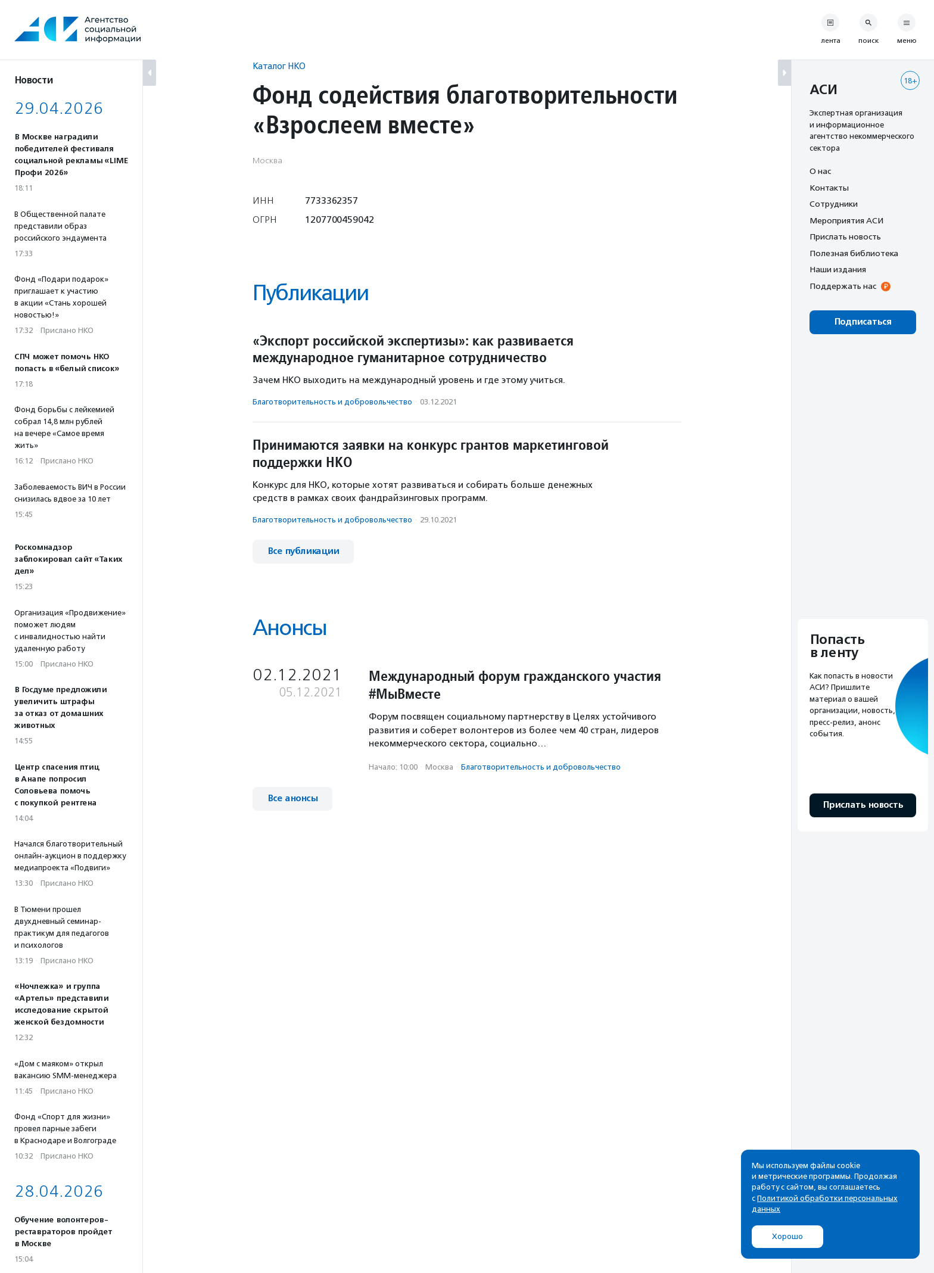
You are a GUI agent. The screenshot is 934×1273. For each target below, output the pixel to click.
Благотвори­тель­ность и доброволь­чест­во (332, 401)
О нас (820, 171)
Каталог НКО (279, 66)
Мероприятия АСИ (846, 220)
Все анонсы (292, 798)
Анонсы (289, 627)
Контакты (829, 187)
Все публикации (303, 551)
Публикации (310, 293)
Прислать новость (845, 236)
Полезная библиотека (854, 253)
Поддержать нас (843, 286)
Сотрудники (834, 203)
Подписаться (863, 322)
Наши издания (838, 269)
